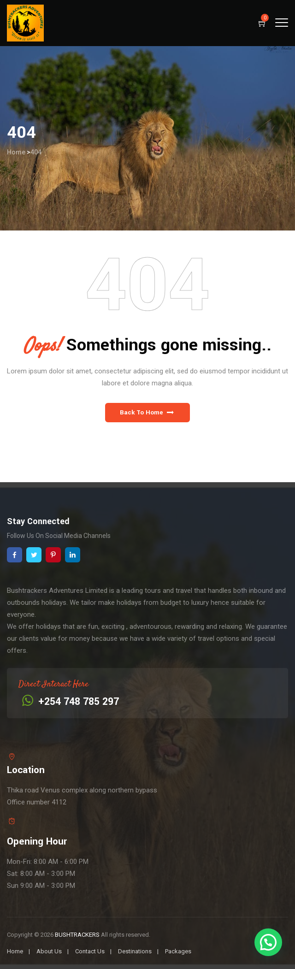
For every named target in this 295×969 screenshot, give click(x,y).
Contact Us (90, 951)
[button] (147, 412)
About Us (49, 951)
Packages (178, 951)
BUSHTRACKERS (77, 934)
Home (16, 152)
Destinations (135, 951)
